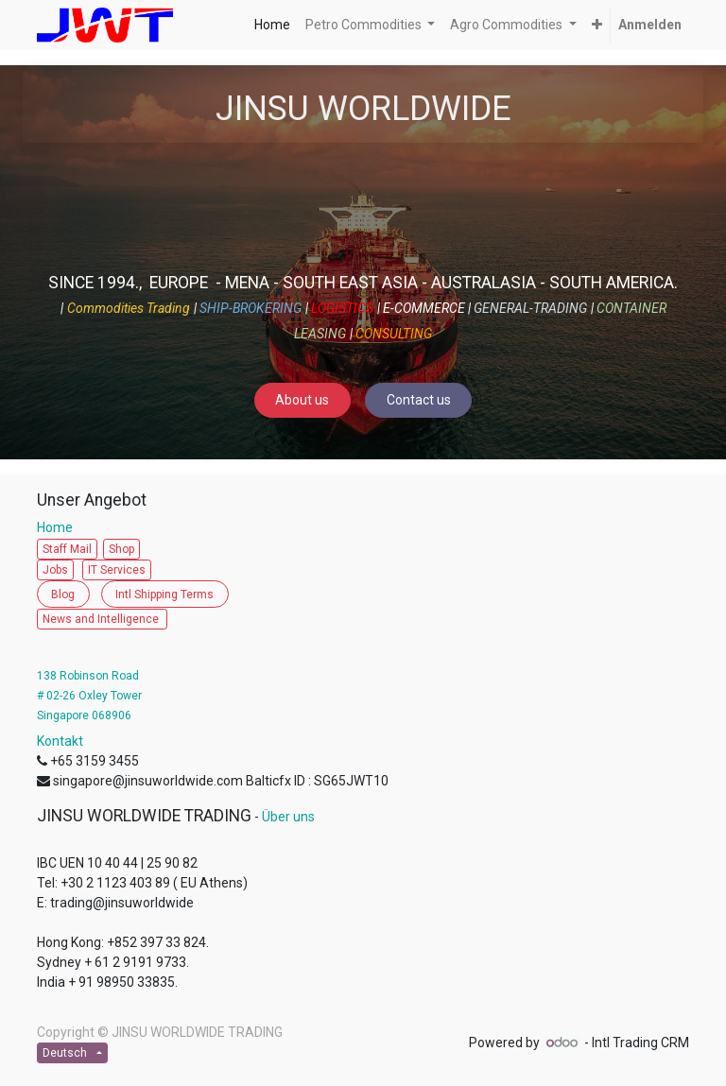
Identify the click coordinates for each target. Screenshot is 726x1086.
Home (59, 527)
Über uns (288, 816)
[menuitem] (272, 25)
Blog (63, 594)
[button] (597, 25)
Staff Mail (67, 549)
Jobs (55, 570)
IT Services (117, 570)
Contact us (419, 399)
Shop (121, 549)
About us (302, 399)
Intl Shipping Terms (164, 594)
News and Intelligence (102, 619)
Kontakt (60, 741)
